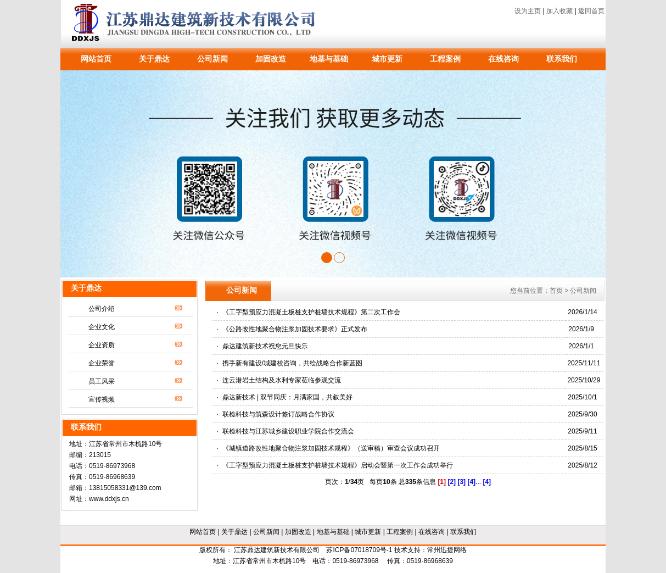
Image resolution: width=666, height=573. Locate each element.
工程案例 (445, 59)
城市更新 (387, 59)
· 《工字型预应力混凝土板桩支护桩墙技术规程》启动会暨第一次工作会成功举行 (335, 465)
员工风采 (101, 381)
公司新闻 (212, 59)
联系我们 (561, 59)
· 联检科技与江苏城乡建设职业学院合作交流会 (285, 431)
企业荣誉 (101, 363)
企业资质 (101, 345)
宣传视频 (101, 399)
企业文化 (101, 327)
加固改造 (270, 59)
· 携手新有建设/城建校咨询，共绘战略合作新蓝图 (289, 363)
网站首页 (96, 59)
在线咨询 (503, 59)
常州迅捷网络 (447, 550)
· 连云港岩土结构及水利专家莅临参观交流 (279, 380)
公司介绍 (101, 309)
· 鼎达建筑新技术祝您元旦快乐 (262, 346)
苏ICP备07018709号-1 (359, 550)
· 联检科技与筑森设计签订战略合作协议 (275, 414)
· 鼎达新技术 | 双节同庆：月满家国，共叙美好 (285, 397)
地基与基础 (329, 59)
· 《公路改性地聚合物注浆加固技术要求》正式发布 (292, 329)
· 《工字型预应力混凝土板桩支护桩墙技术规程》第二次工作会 (308, 312)
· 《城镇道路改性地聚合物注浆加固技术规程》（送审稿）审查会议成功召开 (328, 448)
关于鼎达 (154, 59)
